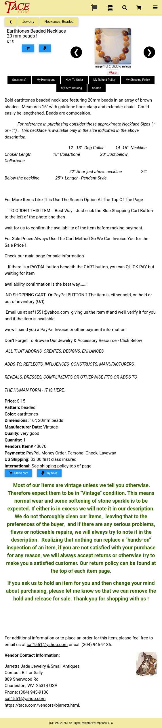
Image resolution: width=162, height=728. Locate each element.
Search (96, 88)
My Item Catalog (71, 88)
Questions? (19, 79)
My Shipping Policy (138, 79)
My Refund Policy (105, 79)
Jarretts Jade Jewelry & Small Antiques (42, 666)
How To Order (74, 79)
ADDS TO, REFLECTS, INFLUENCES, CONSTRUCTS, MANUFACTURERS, (70, 364)
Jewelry (28, 22)
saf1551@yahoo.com (48, 312)
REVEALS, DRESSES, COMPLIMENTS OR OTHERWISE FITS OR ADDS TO (71, 377)
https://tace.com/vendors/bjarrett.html (42, 705)
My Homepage (46, 79)
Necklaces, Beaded (59, 22)
